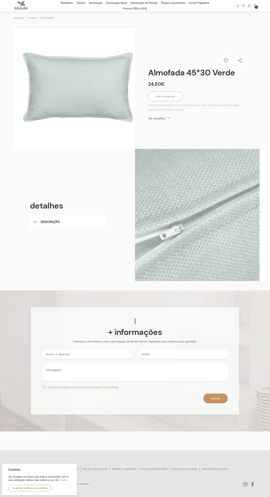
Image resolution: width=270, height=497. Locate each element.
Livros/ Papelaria (199, 2)
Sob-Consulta (165, 96)
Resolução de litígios (184, 469)
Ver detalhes (159, 118)
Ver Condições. (110, 387)
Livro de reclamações (214, 469)
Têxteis (32, 17)
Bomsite (84, 483)
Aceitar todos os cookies (29, 488)
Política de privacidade (154, 469)
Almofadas (46, 17)
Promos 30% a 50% (135, 8)
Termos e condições (124, 469)
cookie (63, 480)
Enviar (215, 398)
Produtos (19, 17)
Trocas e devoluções (95, 469)
